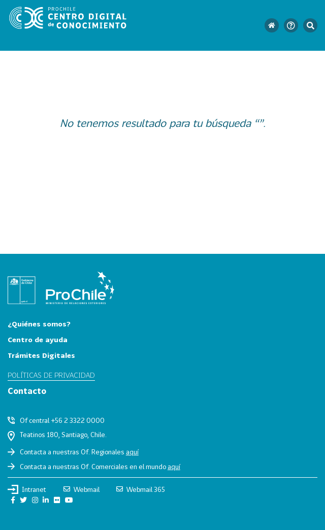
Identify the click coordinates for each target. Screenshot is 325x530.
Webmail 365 (140, 489)
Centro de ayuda (38, 339)
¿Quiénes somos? (39, 323)
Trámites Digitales (41, 355)
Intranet (27, 489)
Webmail (81, 489)
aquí (132, 452)
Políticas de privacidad (51, 375)
